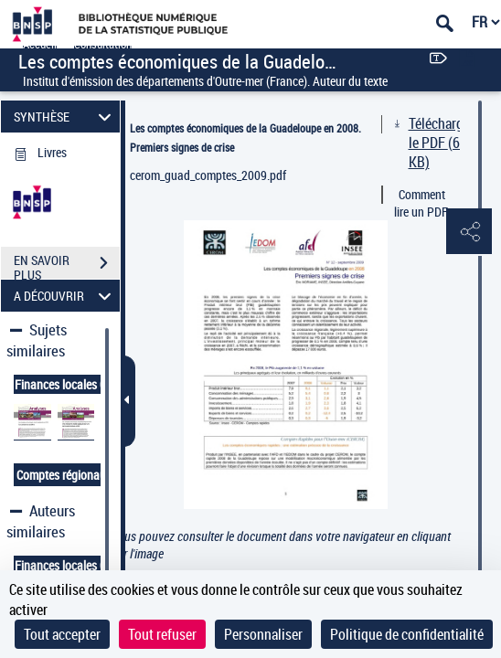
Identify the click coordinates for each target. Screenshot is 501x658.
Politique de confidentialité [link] (407, 634)
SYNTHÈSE (65, 117)
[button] (469, 232)
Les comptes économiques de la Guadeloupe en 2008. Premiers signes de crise (245, 137)
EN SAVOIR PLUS (67, 265)
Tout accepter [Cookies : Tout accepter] (62, 634)
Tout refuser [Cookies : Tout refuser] (162, 634)
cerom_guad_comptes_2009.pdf (208, 175)
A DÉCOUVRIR (65, 296)
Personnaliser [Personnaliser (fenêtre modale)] (263, 634)
